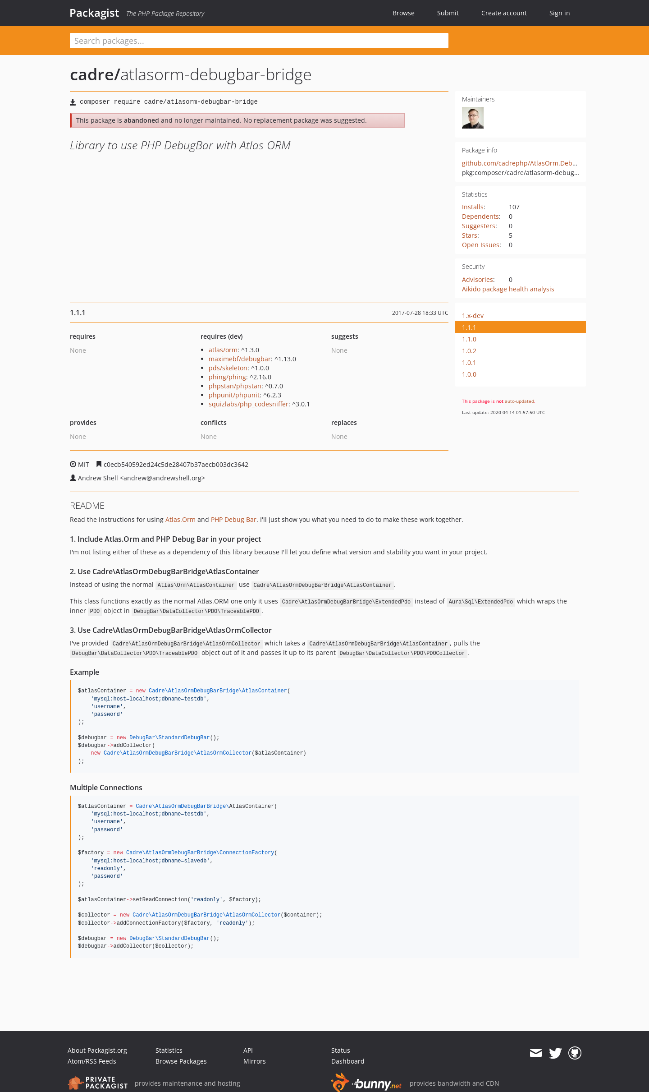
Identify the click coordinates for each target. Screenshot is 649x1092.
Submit (448, 13)
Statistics (169, 1050)
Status (340, 1050)
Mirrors (254, 1061)
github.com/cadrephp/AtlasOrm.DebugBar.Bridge (537, 163)
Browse (404, 13)
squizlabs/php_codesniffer (248, 404)
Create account (504, 13)
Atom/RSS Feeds (92, 1061)
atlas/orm (223, 350)
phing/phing (227, 377)
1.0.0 (469, 374)
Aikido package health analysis (508, 289)
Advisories (477, 279)
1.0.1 (469, 362)
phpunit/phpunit (234, 395)
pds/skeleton (228, 368)
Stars (469, 235)
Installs (473, 207)
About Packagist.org (97, 1050)
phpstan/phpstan (235, 386)
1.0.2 (469, 350)
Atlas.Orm (180, 519)
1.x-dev (473, 315)
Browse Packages (181, 1061)
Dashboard (348, 1061)
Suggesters (478, 225)
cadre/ (95, 74)
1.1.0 (469, 339)
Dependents (480, 216)
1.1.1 (469, 327)
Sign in (559, 13)
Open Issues (480, 244)
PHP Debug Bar (233, 519)
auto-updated (519, 401)
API (248, 1050)
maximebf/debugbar (240, 359)
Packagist (94, 12)
